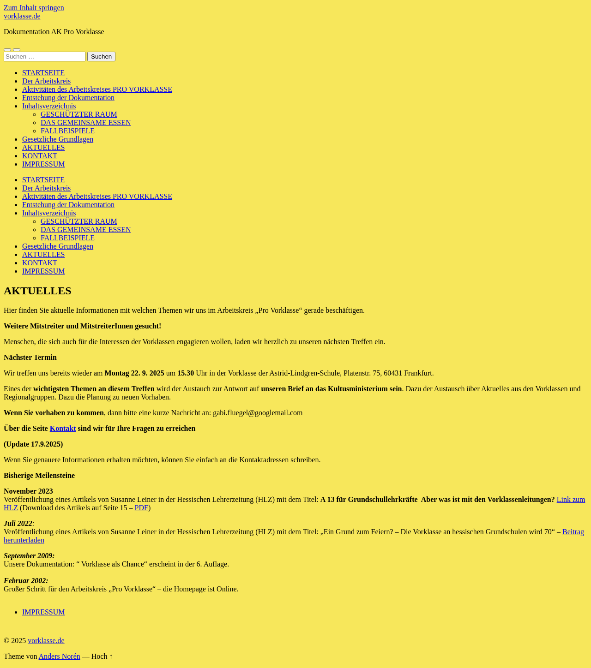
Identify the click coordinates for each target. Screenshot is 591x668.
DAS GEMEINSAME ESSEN (86, 122)
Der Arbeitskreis (46, 81)
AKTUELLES (43, 147)
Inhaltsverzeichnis (49, 106)
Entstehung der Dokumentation (68, 97)
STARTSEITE (43, 73)
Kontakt (63, 428)
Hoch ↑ (102, 656)
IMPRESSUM (43, 164)
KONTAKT (39, 156)
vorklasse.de (22, 16)
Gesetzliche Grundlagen (57, 139)
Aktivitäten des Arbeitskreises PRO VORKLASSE (97, 89)
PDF (141, 508)
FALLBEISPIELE (68, 131)
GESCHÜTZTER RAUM (79, 114)
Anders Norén (59, 656)
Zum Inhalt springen (34, 8)
